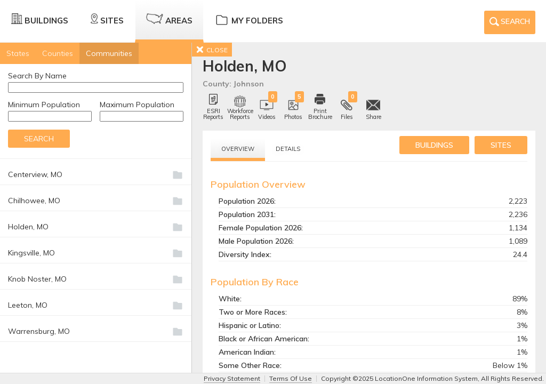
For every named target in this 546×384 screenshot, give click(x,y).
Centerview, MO (35, 174)
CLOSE (212, 50)
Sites (107, 19)
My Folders (249, 19)
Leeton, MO (27, 305)
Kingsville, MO (31, 253)
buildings (434, 145)
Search (509, 23)
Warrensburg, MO (39, 331)
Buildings (39, 19)
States (17, 53)
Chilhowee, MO (34, 200)
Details (288, 149)
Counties (57, 53)
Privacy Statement (232, 378)
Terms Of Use (290, 378)
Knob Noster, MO (37, 279)
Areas (169, 19)
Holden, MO (28, 226)
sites (501, 145)
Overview (237, 149)
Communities (109, 53)
